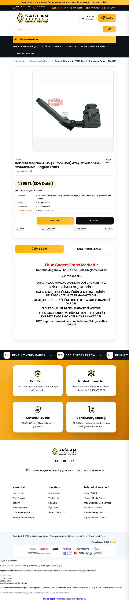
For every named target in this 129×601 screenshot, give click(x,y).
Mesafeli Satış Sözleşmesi (97, 502)
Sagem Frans (44, 202)
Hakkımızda (18, 493)
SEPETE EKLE (55, 220)
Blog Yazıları (19, 498)
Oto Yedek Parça (21, 512)
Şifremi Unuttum (56, 512)
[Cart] (107, 18)
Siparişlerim (54, 493)
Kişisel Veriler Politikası (95, 517)
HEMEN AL (94, 220)
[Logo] (33, 18)
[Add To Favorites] (19, 228)
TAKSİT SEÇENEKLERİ (89, 249)
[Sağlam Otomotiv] (64, 451)
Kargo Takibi (90, 493)
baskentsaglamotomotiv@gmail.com (13, 583)
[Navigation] (64, 39)
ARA (109, 29)
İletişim (16, 502)
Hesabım (53, 502)
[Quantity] (25, 220)
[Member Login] (87, 18)
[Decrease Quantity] (18, 220)
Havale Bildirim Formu (94, 498)
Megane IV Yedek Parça (68, 195)
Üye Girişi (53, 507)
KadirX (113, 542)
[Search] (64, 29)
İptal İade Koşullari (93, 512)
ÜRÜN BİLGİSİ (40, 249)
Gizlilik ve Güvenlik (93, 507)
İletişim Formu (20, 507)
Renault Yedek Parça (47, 195)
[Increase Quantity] (32, 220)
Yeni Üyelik (53, 498)
